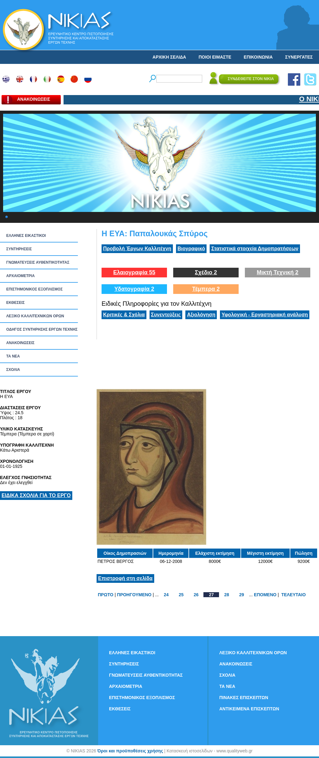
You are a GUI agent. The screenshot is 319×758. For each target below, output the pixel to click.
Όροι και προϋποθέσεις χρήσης (130, 750)
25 (181, 594)
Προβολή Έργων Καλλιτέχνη (137, 248)
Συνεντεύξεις (166, 314)
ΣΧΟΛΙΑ (13, 369)
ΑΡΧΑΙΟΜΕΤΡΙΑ (20, 276)
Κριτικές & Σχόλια (124, 314)
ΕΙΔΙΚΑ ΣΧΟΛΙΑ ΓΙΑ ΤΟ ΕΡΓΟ (36, 495)
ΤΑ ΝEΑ (13, 356)
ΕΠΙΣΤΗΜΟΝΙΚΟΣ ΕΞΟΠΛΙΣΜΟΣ (34, 289)
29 (241, 594)
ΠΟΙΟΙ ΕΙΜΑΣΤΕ (214, 57)
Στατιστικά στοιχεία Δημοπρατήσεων (254, 248)
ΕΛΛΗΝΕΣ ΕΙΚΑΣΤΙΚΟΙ (26, 235)
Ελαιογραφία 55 (134, 272)
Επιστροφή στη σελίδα (125, 578)
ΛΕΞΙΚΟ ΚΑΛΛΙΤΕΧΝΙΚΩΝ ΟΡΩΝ (35, 316)
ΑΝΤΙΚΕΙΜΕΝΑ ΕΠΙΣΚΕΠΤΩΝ (249, 708)
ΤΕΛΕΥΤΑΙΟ (293, 594)
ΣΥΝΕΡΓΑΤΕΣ (299, 57)
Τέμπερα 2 (206, 289)
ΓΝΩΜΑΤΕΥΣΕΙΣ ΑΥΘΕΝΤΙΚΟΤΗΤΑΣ (37, 262)
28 (226, 594)
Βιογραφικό (191, 248)
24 (166, 594)
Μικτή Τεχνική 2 (277, 272)
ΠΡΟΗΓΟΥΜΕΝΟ (134, 594)
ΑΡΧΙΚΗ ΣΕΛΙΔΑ (169, 57)
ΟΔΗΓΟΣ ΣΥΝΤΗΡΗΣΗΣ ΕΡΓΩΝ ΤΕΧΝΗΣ (42, 329)
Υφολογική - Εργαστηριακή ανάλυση (264, 314)
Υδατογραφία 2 (134, 289)
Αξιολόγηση (201, 314)
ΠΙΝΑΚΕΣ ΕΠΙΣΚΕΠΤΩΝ (243, 697)
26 (196, 594)
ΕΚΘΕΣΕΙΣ (15, 302)
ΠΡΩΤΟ (105, 594)
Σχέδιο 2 (206, 272)
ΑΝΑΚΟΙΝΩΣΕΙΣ (20, 343)
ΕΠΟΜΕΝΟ (265, 594)
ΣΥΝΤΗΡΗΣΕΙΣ (19, 249)
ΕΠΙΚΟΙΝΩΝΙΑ (258, 57)
